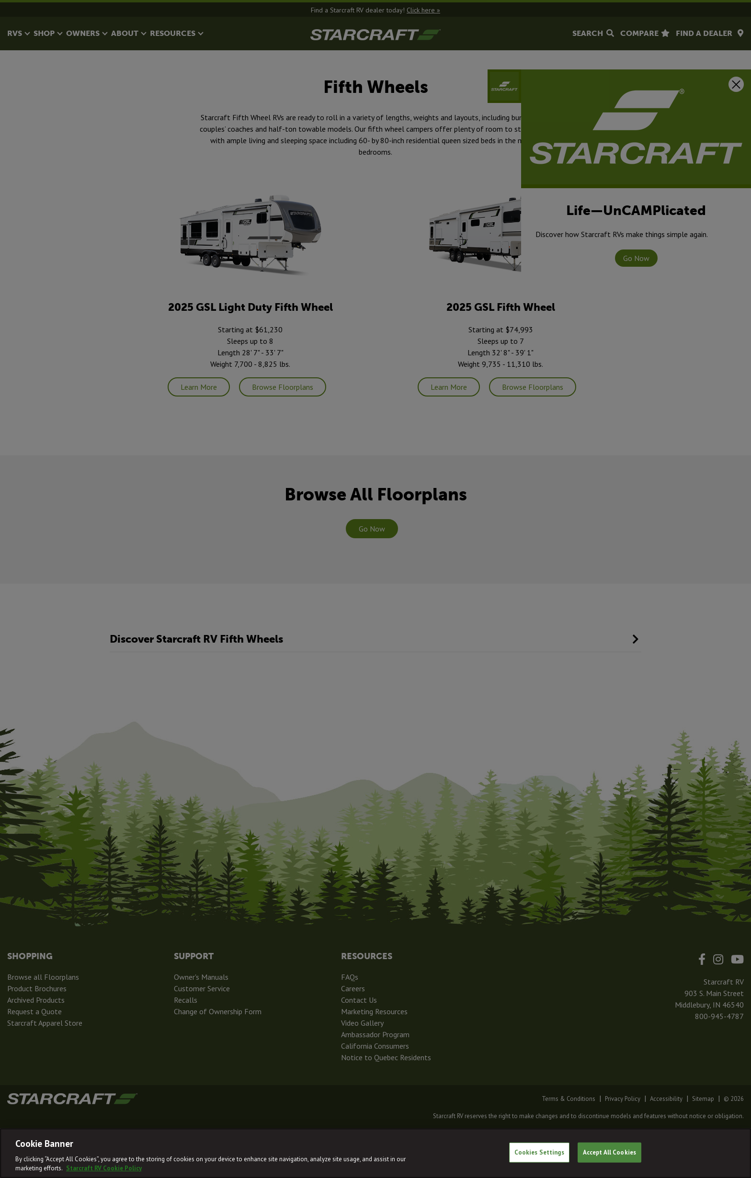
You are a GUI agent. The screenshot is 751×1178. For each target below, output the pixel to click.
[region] (375, 1153)
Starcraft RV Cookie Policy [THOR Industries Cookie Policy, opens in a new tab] (104, 1168)
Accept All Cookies (609, 1152)
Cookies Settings (539, 1152)
